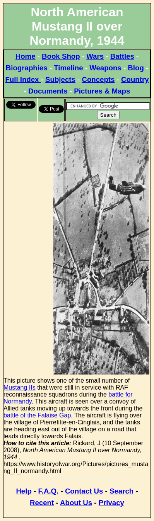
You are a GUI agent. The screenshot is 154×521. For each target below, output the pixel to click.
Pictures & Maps (102, 91)
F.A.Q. (48, 491)
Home (25, 56)
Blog (136, 68)
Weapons (105, 68)
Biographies (27, 68)
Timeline (68, 68)
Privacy (111, 503)
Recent (42, 503)
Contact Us (84, 491)
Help (23, 491)
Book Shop (61, 56)
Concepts (98, 79)
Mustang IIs (19, 387)
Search (121, 491)
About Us (76, 503)
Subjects (60, 79)
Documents (48, 91)
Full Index (23, 79)
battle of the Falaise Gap (37, 415)
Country (135, 79)
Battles (122, 56)
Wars (95, 56)
